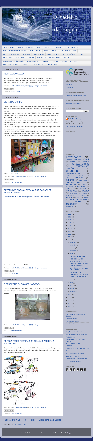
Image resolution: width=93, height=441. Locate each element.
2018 (70, 234)
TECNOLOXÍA (38, 64)
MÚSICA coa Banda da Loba (13, 61)
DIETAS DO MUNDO (13, 102)
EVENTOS (26, 54)
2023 (70, 220)
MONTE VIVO (54, 58)
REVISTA (73, 61)
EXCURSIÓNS (38, 54)
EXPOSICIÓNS (69, 54)
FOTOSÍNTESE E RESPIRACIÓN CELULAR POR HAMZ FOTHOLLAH (79, 274)
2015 (70, 295)
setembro (73, 251)
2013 (70, 300)
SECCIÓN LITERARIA (11, 64)
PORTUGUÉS (32, 61)
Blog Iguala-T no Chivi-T (74, 332)
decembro (73, 242)
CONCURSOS (35, 51)
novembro (73, 245)
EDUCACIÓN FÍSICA (68, 51)
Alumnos (69, 84)
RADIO (64, 61)
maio (72, 280)
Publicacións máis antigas (49, 420)
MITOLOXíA (41, 58)
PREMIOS (44, 61)
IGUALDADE (19, 58)
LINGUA (31, 58)
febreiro (72, 288)
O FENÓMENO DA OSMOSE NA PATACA (22, 284)
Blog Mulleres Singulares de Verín (77, 334)
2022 (70, 222)
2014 (70, 297)
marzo (72, 285)
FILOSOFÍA (7, 58)
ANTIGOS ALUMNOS (26, 47)
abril (71, 283)
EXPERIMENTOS (53, 54)
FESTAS (81, 54)
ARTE (39, 47)
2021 (70, 225)
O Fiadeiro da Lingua (75, 119)
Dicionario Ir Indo (71, 318)
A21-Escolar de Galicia (73, 361)
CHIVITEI (48, 47)
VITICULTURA (51, 64)
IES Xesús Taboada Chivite (75, 353)
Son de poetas (70, 324)
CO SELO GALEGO (72, 47)
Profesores (69, 87)
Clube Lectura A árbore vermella (76, 358)
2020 (70, 228)
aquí (16, 173)
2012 (70, 303)
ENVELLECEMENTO (11, 54)
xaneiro (72, 291)
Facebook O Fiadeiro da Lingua (76, 95)
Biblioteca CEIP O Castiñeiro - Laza (77, 348)
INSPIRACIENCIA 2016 (14, 74)
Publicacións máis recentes (16, 420)
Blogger (69, 433)
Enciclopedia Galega (72, 321)
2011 (70, 306)
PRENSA (55, 61)
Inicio (33, 420)
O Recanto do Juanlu (73, 351)
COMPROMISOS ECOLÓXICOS (15, 51)
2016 (70, 240)
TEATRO (26, 64)
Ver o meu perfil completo (74, 126)
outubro (72, 248)
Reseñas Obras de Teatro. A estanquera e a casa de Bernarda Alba (26, 197)
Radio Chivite (70, 337)
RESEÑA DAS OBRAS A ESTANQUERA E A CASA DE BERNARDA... (79, 263)
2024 (70, 217)
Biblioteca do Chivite (72, 356)
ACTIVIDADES (9, 47)
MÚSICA (66, 58)
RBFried (51, 433)
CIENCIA (58, 47)
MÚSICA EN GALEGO (73, 103)
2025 (70, 214)
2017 (70, 237)
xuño (72, 253)
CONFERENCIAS (50, 51)
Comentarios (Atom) (20, 424)
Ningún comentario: (41, 86)
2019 (70, 231)
